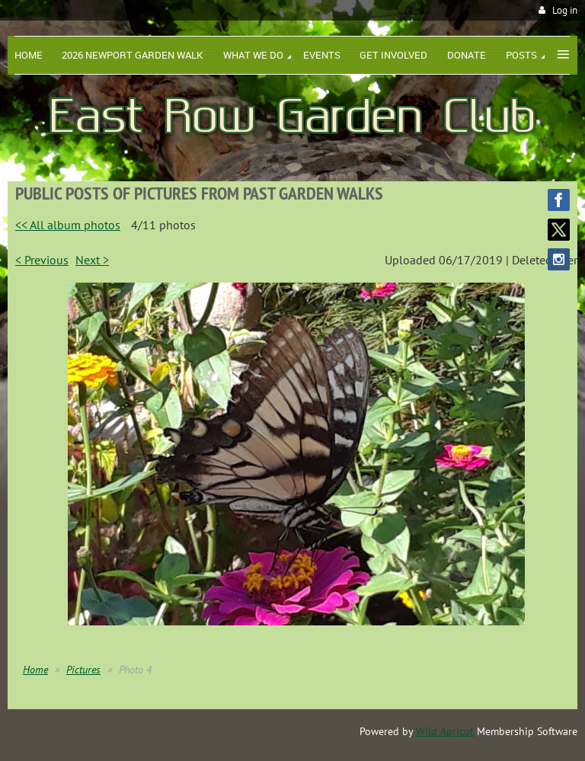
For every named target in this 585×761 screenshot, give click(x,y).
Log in (564, 10)
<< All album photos (67, 224)
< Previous (42, 259)
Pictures (83, 669)
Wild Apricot (445, 731)
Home (35, 669)
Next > (92, 259)
